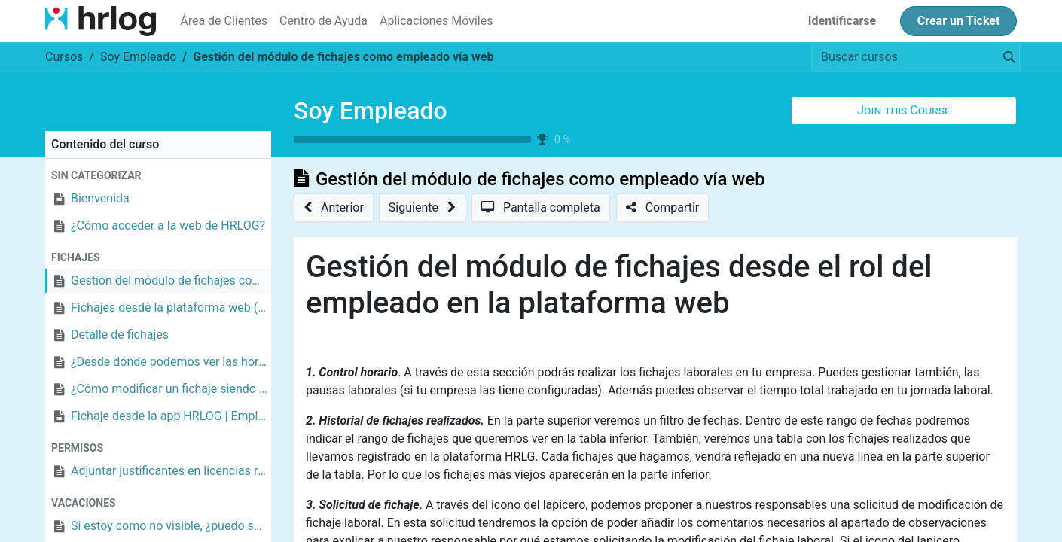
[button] (904, 110)
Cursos (64, 57)
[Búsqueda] (1006, 57)
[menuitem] (223, 21)
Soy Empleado (370, 110)
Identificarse (842, 21)
